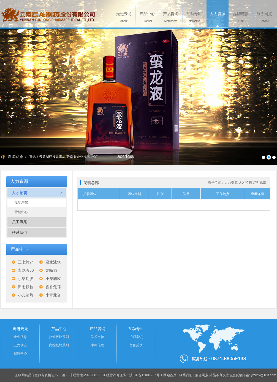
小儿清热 (25, 295)
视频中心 (20, 353)
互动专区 (136, 328)
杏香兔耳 (53, 287)
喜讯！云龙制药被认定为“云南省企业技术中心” (63, 157)
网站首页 (169, 375)
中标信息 (97, 345)
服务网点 (201, 375)
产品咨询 (97, 328)
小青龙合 (53, 295)
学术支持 (97, 337)
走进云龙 (20, 328)
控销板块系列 (59, 337)
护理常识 (136, 337)
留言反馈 (136, 345)
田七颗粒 (25, 287)
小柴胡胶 (25, 278)
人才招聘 (37, 193)
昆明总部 (21, 203)
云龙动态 (20, 345)
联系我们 (19, 232)
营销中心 (21, 212)
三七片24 (26, 262)
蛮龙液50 (53, 262)
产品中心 (59, 328)
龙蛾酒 (51, 270)
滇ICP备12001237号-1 (145, 375)
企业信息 (20, 337)
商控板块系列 (59, 345)
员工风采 (19, 222)
